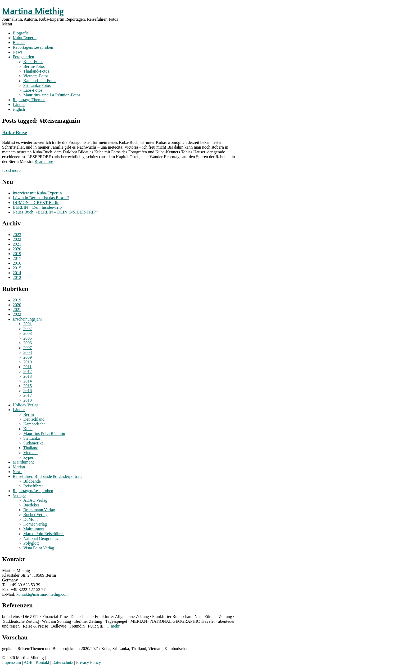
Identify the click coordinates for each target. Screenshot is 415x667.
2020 (17, 249)
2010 (27, 362)
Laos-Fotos (32, 90)
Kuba (28, 428)
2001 (27, 324)
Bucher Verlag (35, 514)
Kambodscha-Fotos (39, 80)
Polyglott (31, 543)
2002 (27, 328)
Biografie (21, 33)
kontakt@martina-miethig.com (42, 594)
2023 (17, 234)
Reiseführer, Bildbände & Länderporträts (47, 476)
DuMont (30, 519)
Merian (19, 467)
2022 (17, 239)
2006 (27, 343)
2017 (17, 258)
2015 (17, 268)
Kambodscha (34, 424)
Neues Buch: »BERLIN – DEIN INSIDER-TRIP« (55, 212)
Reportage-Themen (29, 99)
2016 (17, 263)
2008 (27, 352)
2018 (27, 400)
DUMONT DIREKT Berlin (36, 202)
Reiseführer (33, 486)
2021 (17, 244)
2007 (27, 347)
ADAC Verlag (35, 500)
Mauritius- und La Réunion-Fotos (51, 95)
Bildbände (32, 481)
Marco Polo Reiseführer (43, 533)
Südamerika (33, 443)
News (17, 52)
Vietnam (30, 452)
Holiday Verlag (25, 405)
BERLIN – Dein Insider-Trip (37, 207)
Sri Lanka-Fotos (37, 85)
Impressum (11, 662)
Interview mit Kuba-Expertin (37, 193)
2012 (17, 277)
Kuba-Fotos (33, 61)
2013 (27, 376)
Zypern (29, 457)
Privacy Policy (88, 662)
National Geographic (41, 538)
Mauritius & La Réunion (44, 433)
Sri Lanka (31, 438)
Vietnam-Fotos (35, 76)
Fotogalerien (23, 57)
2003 (27, 333)
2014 (17, 272)
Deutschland (33, 419)
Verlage (19, 495)
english (19, 109)
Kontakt (42, 662)
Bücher (19, 42)
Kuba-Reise (14, 132)
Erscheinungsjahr (27, 319)
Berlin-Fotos (34, 66)
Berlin (28, 414)
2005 (27, 338)
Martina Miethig (33, 11)
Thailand (30, 448)
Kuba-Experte (25, 37)
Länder (19, 104)
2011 (27, 366)
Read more (44, 161)
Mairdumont (23, 462)
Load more (11, 170)
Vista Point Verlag (38, 548)
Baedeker (31, 505)
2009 (27, 357)
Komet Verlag (35, 524)
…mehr (113, 626)
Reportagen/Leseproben (33, 47)
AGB (28, 662)
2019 (17, 253)
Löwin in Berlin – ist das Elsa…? (41, 197)
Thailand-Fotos (36, 71)
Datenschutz (62, 662)
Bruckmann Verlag (39, 510)
